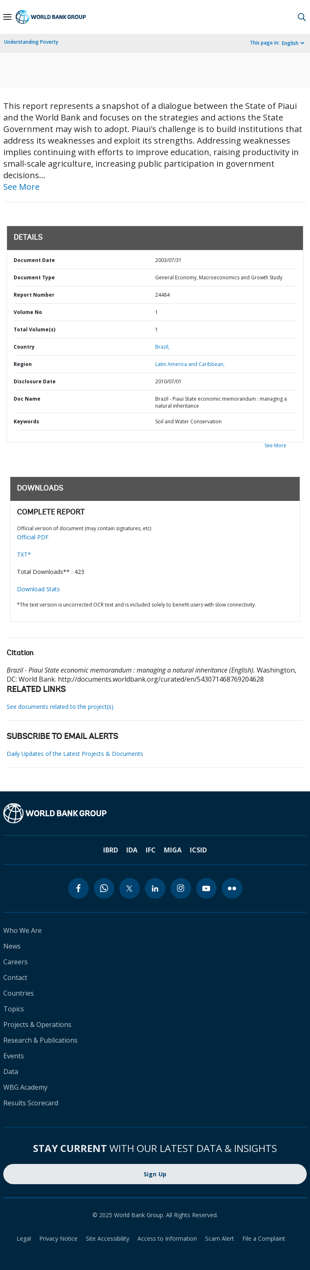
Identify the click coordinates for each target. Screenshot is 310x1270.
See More (21, 186)
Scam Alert (219, 1238)
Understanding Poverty (31, 41)
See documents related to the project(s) (60, 707)
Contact (15, 977)
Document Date (34, 260)
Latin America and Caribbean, (190, 364)
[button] (302, 17)
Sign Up (155, 1174)
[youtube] (206, 888)
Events (13, 1055)
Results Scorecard (30, 1102)
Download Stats (38, 589)
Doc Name (27, 398)
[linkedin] (155, 888)
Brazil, (162, 346)
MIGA (173, 850)
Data (10, 1071)
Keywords (26, 421)
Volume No (28, 312)
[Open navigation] (7, 16)
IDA (131, 850)
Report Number (34, 294)
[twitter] (129, 888)
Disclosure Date (35, 381)
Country (24, 346)
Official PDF (33, 537)
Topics (13, 1008)
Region (23, 364)
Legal (24, 1238)
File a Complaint (263, 1238)
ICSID (198, 850)
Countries (18, 993)
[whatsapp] (104, 888)
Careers (15, 961)
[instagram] (180, 888)
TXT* (24, 554)
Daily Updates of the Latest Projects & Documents (75, 754)
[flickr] (232, 888)
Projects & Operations (37, 1024)
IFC (151, 850)
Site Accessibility (107, 1238)
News (12, 946)
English (290, 43)
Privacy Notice (58, 1238)
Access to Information (167, 1238)
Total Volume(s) (34, 329)
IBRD (110, 850)
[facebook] (78, 888)
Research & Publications (40, 1040)
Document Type (34, 277)
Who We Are (22, 930)
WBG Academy (25, 1087)
